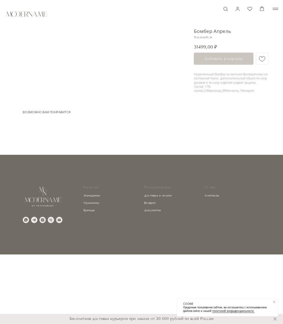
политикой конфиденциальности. (233, 311)
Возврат (150, 272)
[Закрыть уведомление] (274, 302)
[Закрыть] (275, 319)
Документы (152, 279)
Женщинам (91, 265)
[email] (59, 289)
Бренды (89, 279)
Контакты (212, 265)
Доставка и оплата (158, 265)
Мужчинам (91, 272)
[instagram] (42, 289)
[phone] (51, 289)
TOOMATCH (203, 37)
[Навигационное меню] (275, 9)
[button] (225, 8)
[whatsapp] (26, 289)
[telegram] (34, 289)
